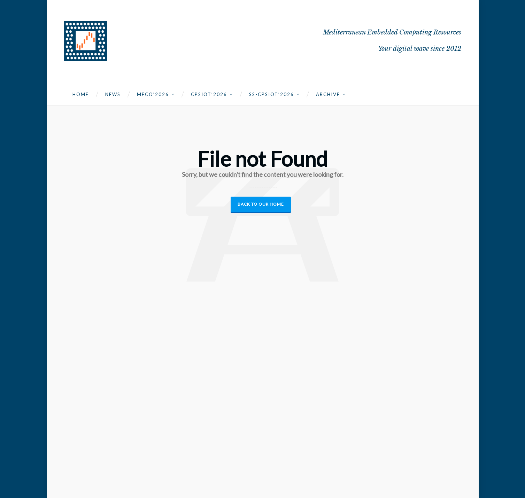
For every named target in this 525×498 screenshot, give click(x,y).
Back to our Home (261, 204)
